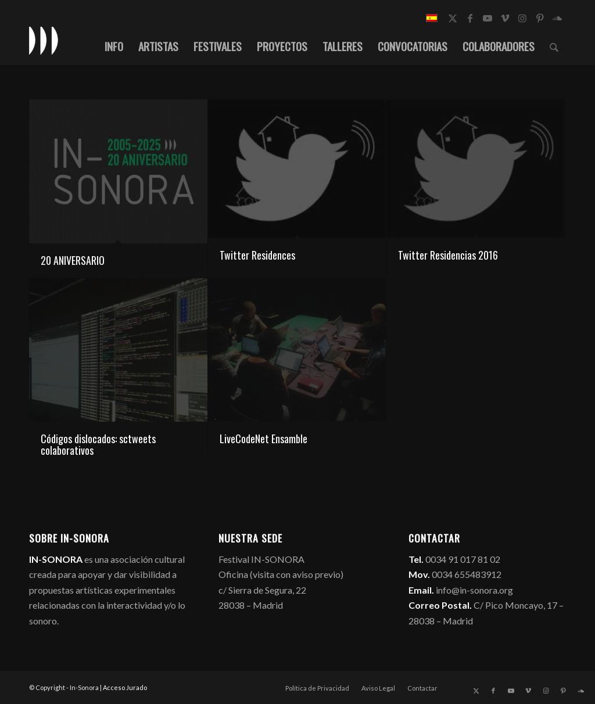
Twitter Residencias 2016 (448, 255)
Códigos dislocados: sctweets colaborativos (98, 444)
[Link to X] (452, 18)
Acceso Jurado (125, 687)
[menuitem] (114, 46)
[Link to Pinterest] (540, 18)
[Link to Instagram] (522, 18)
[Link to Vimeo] (505, 18)
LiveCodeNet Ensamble (263, 438)
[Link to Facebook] (470, 18)
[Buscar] (554, 46)
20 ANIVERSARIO (73, 260)
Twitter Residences (257, 255)
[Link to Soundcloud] (557, 18)
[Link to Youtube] (487, 18)
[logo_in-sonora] (43, 40)
